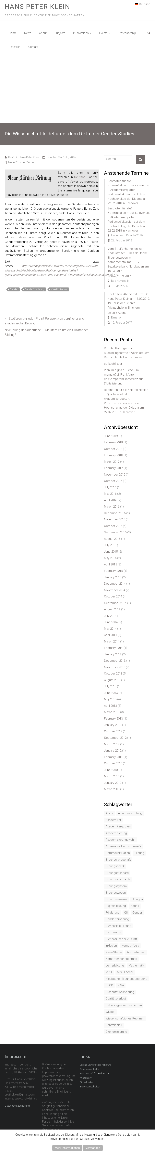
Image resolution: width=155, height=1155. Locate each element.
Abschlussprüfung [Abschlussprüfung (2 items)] (130, 813)
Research (14, 46)
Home (12, 33)
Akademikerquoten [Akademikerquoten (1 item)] (118, 826)
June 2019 (111, 436)
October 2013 (113, 673)
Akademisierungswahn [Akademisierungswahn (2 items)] (120, 839)
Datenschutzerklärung (17, 1105)
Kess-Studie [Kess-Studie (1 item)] (114, 952)
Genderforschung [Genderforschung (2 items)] (117, 919)
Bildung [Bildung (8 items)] (139, 853)
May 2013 (110, 699)
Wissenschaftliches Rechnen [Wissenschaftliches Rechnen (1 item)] (125, 1018)
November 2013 (114, 667)
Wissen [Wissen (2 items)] (110, 1012)
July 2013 (110, 686)
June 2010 (111, 770)
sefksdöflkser (113, 364)
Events (103, 33)
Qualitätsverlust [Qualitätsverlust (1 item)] (116, 998)
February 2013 (113, 718)
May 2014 (110, 628)
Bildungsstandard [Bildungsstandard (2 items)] (117, 873)
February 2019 (113, 442)
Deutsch (142, 4)
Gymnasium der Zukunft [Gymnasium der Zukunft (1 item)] (121, 939)
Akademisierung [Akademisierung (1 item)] (116, 833)
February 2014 (113, 648)
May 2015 (110, 558)
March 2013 (111, 712)
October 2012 (113, 731)
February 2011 (113, 757)
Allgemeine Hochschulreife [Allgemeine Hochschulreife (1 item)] (123, 846)
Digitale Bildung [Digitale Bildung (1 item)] (116, 906)
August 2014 (112, 609)
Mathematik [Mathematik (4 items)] (136, 965)
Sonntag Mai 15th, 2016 (61, 157)
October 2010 (113, 763)
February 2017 (113, 468)
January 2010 (112, 783)
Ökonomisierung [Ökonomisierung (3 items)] (116, 1031)
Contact (33, 46)
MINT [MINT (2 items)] (109, 972)
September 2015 (115, 532)
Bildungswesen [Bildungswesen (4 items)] (116, 892)
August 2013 (112, 680)
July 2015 (110, 545)
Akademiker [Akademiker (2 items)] (113, 820)
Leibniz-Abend (117, 313)
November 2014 (114, 590)
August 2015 (112, 539)
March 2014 (111, 641)
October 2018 (113, 449)
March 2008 (111, 789)
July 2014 (110, 616)
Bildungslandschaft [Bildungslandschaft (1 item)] (118, 859)
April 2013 (110, 706)
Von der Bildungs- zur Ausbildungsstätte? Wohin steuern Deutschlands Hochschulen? (126, 353)
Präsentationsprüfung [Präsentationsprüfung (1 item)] (120, 992)
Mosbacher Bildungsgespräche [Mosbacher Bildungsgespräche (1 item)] (126, 979)
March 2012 (111, 744)
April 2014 (110, 635)
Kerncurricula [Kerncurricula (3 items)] (130, 945)
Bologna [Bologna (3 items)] (137, 899)
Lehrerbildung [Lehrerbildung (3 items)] (115, 965)
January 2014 (112, 654)
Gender (14, 289)
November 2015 (114, 519)
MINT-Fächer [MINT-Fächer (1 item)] (125, 972)
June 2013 (111, 693)
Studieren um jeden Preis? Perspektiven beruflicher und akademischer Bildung (44, 321)
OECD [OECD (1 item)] (109, 985)
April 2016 (110, 500)
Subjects (59, 33)
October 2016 (113, 481)
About (43, 33)
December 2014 (114, 583)
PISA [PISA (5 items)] (121, 985)
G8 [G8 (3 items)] (126, 912)
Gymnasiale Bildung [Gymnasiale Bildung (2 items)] (118, 926)
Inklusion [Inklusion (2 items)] (111, 945)
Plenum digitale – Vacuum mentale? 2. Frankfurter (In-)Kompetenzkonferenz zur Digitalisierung (123, 376)
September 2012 (115, 738)
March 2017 (111, 462)
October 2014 (113, 596)
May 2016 (110, 494)
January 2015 (112, 577)
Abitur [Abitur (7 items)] (109, 813)
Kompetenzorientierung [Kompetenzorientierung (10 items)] (121, 959)
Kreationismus (59, 289)
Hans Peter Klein (37, 6)
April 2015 (110, 564)
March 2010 (111, 776)
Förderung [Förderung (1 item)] (112, 912)
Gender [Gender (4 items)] (137, 912)
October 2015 (113, 526)
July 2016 (110, 487)
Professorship (127, 33)
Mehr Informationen (67, 1147)
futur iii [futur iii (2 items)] (135, 906)
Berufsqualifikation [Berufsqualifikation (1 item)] (118, 853)
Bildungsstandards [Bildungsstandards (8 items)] (118, 879)
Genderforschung (34, 289)
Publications (81, 33)
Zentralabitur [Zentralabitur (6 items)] (114, 1025)
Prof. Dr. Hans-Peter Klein (23, 157)
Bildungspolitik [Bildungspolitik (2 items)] (115, 866)
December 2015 (114, 513)
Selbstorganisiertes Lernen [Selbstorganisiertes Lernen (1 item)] (124, 1005)
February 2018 (113, 455)
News (27, 33)
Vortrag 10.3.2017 (119, 276)
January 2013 (112, 725)
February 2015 (113, 571)
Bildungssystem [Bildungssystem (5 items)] (116, 886)
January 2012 (112, 750)
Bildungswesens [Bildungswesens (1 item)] (116, 899)
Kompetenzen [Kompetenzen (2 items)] (135, 952)
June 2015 (111, 551)
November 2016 (114, 474)
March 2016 (111, 506)
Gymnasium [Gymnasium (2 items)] (113, 932)
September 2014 (115, 603)
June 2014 (111, 622)
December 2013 (114, 660)
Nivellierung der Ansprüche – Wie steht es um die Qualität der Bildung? (46, 332)
